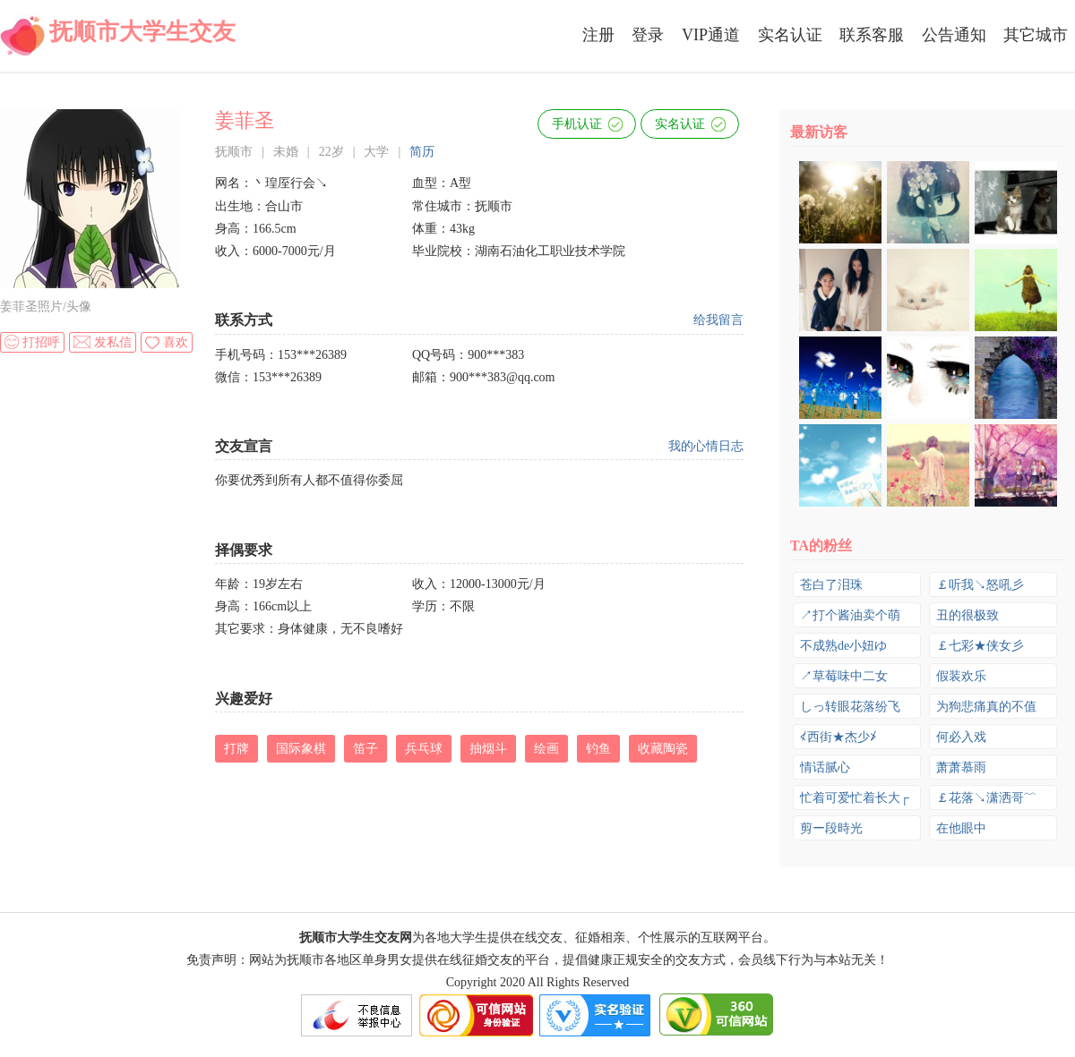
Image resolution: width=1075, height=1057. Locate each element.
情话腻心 (825, 767)
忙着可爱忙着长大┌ (854, 798)
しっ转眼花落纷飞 (850, 706)
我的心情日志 (706, 446)
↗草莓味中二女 (844, 676)
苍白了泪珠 (831, 585)
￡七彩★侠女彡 (980, 645)
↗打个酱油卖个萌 (850, 615)
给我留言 (718, 320)
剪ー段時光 (831, 828)
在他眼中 (961, 828)
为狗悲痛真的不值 (986, 706)
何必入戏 (961, 737)
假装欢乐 (961, 676)
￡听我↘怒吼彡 (980, 585)
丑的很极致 (967, 615)
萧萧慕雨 (961, 767)
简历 (421, 151)
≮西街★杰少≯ (838, 737)
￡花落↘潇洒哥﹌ (986, 798)
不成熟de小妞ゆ (843, 645)
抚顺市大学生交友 (142, 32)
